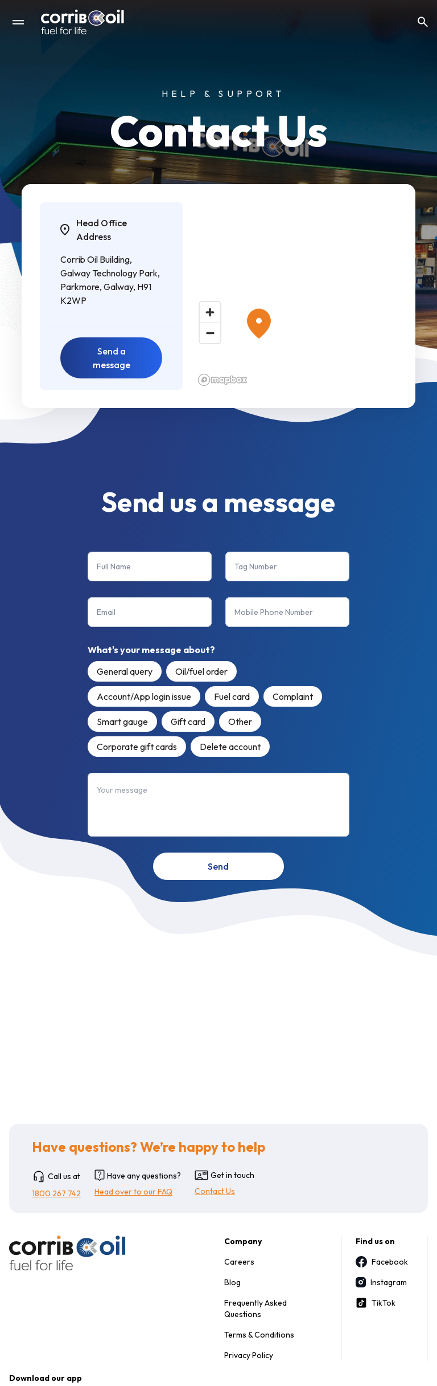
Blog (232, 1282)
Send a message (111, 357)
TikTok (375, 1302)
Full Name (114, 566)
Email (106, 612)
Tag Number (255, 566)
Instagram (380, 1282)
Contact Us (215, 1191)
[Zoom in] (210, 312)
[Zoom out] (210, 333)
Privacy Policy (248, 1355)
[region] (295, 296)
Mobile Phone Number (273, 612)
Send (218, 866)
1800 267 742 (56, 1193)
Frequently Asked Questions (255, 1308)
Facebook (380, 1261)
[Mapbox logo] (222, 379)
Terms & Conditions (259, 1335)
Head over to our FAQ (133, 1192)
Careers (239, 1262)
